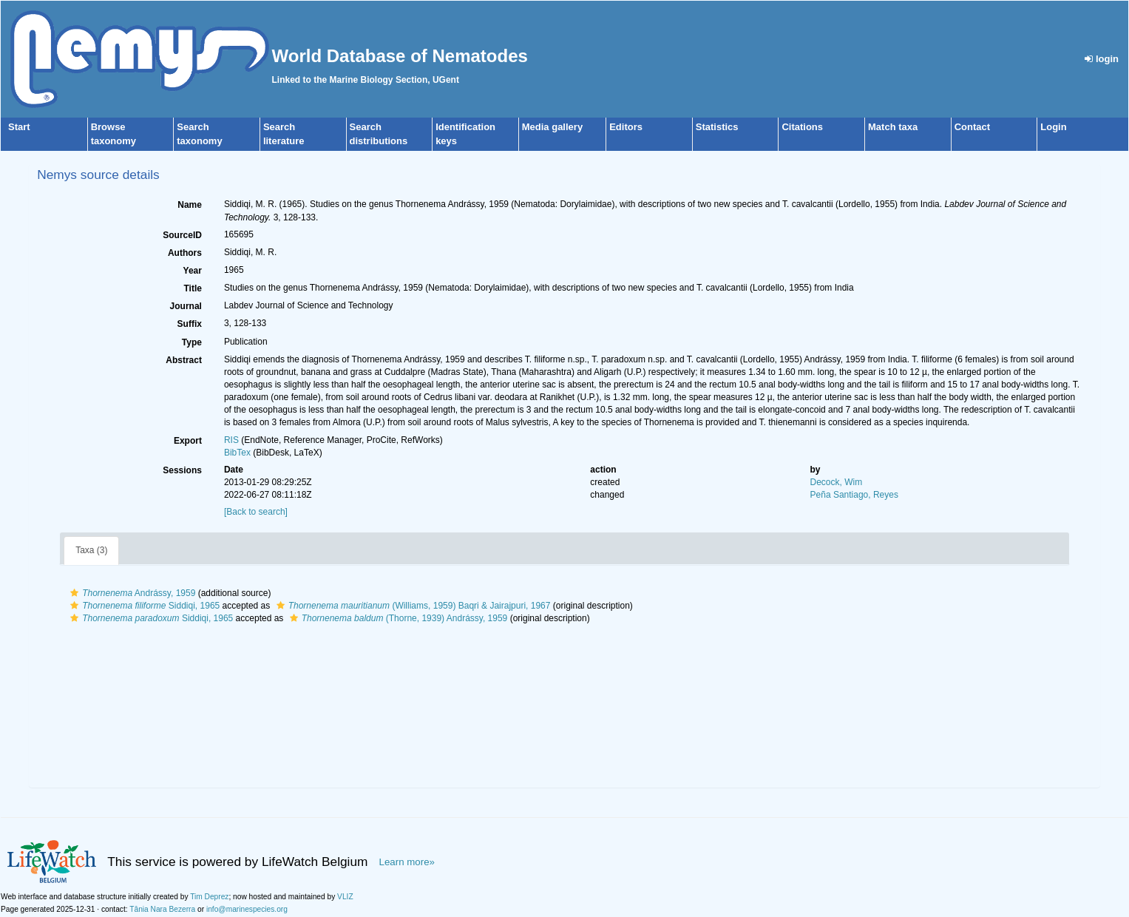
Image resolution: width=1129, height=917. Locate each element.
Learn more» (407, 861)
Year (192, 270)
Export (188, 441)
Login (1053, 126)
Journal (186, 306)
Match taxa (893, 126)
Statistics (717, 126)
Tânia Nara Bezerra (162, 909)
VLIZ (345, 897)
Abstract (184, 360)
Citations (802, 126)
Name (189, 205)
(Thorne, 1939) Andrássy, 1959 (397, 618)
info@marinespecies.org (247, 909)
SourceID (182, 235)
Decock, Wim (836, 482)
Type (192, 342)
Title (192, 288)
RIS (231, 440)
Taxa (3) (91, 550)
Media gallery (552, 126)
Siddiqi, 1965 (143, 605)
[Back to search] (256, 512)
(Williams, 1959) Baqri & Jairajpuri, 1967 (412, 605)
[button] (74, 593)
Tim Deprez (209, 897)
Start (19, 126)
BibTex (237, 452)
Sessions (182, 470)
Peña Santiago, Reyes (854, 495)
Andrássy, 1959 (131, 593)
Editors (626, 126)
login (1102, 58)
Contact (972, 126)
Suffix (189, 324)
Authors (185, 253)
